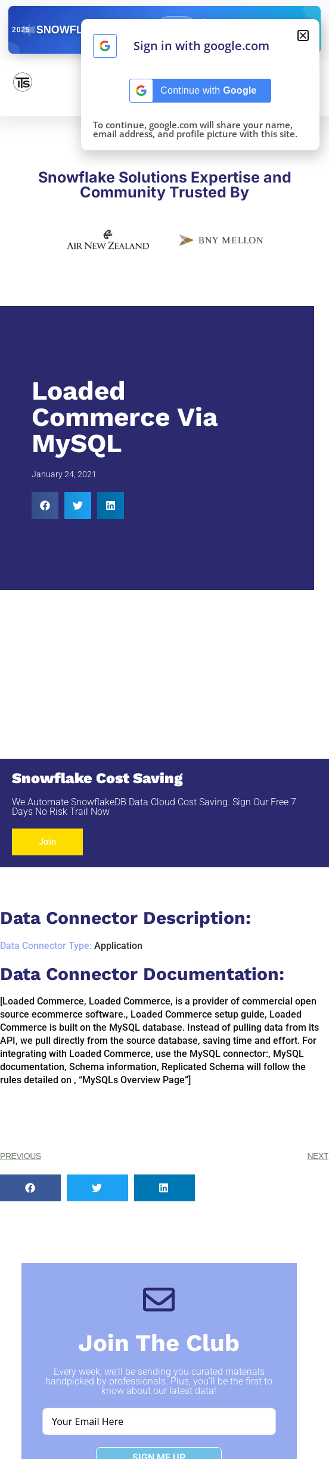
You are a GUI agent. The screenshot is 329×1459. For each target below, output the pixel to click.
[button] (45, 505)
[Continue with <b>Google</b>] (105, 46)
